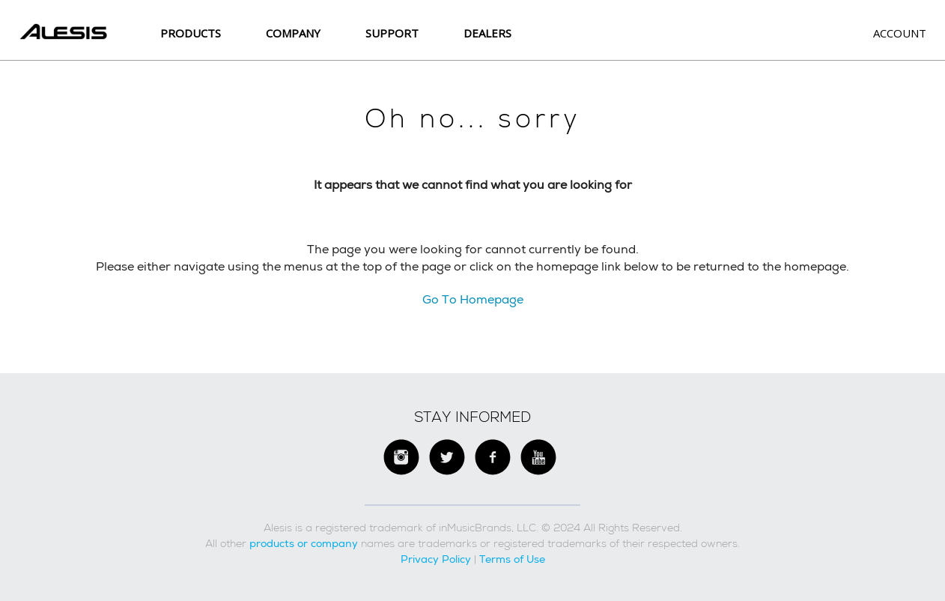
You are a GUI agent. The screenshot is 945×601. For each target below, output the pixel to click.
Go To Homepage (472, 299)
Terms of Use (512, 559)
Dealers (487, 32)
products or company (303, 543)
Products (190, 32)
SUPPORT (392, 32)
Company (293, 32)
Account (899, 32)
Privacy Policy (436, 559)
